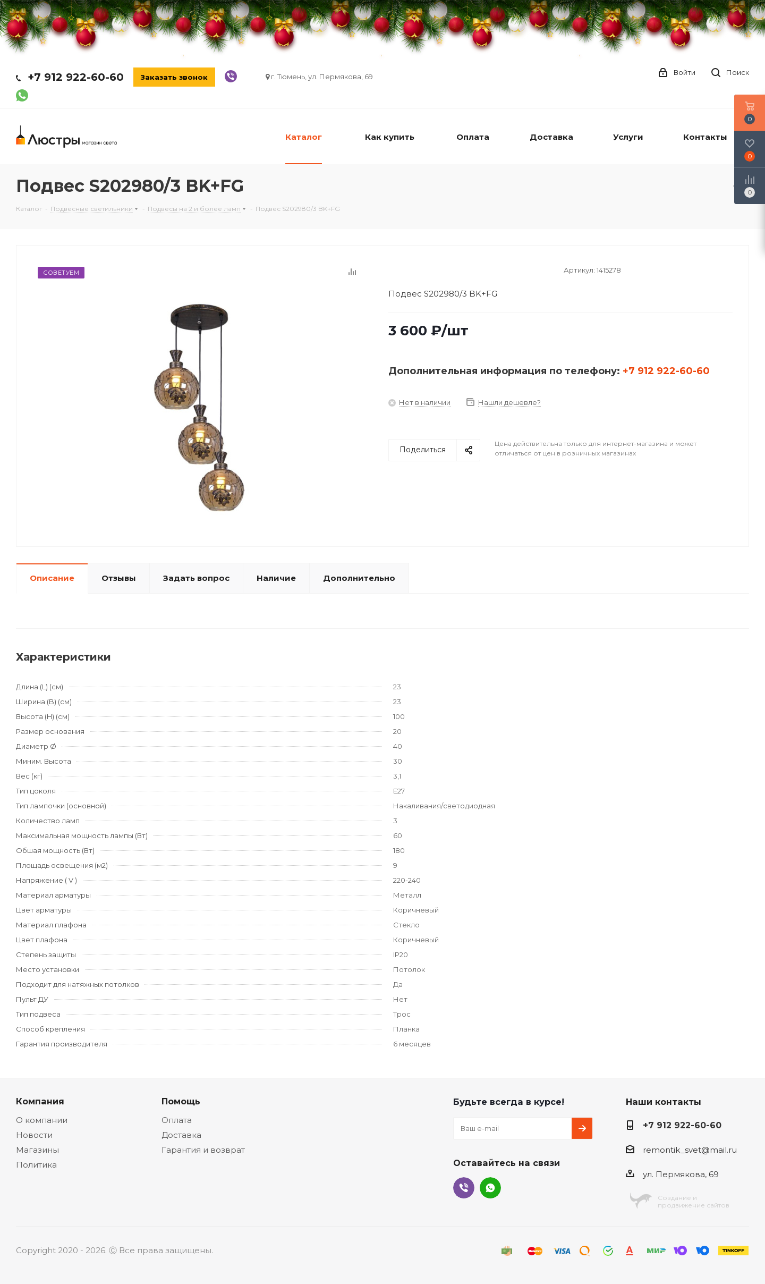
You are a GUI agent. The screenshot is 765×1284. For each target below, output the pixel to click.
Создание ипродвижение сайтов (693, 1201)
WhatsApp (490, 1187)
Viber (463, 1187)
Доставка (181, 1135)
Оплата (177, 1120)
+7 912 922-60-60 (76, 77)
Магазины (37, 1150)
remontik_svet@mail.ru (690, 1150)
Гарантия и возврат (203, 1150)
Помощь (181, 1101)
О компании (41, 1120)
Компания (40, 1101)
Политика (36, 1165)
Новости (34, 1135)
